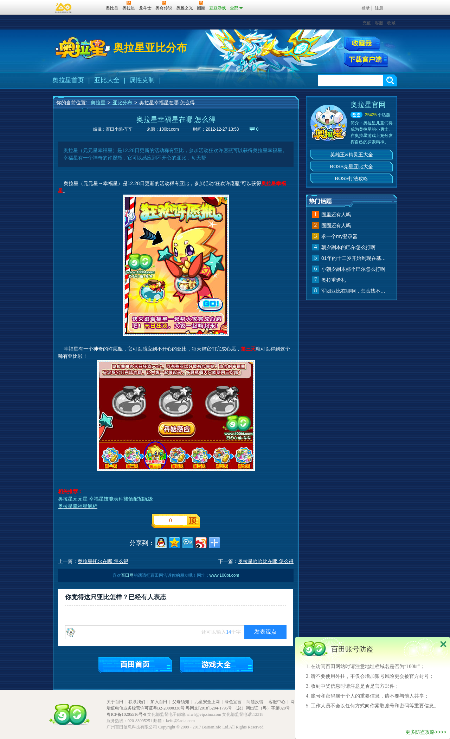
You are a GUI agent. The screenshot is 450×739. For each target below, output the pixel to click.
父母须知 (180, 701)
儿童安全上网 (207, 701)
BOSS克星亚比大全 (351, 166)
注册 (379, 8)
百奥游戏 (64, 8)
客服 (379, 22)
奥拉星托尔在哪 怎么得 (103, 561)
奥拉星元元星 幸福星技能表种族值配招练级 (105, 499)
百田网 (90, 7)
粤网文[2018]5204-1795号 (209, 708)
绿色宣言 (233, 701)
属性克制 (142, 80)
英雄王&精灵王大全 (351, 154)
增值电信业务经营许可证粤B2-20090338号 (146, 708)
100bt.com (169, 129)
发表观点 (265, 632)
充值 (366, 22)
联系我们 (136, 701)
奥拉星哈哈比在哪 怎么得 (266, 561)
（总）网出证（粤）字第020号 (261, 708)
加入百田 (158, 701)
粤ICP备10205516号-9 (126, 714)
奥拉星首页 (68, 80)
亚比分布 (122, 102)
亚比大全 (107, 80)
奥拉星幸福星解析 (77, 506)
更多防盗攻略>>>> (425, 732)
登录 (365, 8)
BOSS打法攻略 (351, 178)
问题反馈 (254, 701)
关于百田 (115, 701)
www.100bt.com (224, 575)
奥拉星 (98, 102)
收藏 (391, 22)
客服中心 (277, 701)
